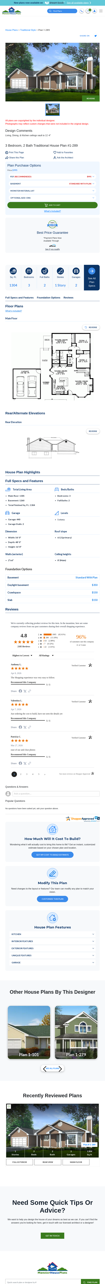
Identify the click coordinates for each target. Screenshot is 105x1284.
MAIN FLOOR (76, 1162)
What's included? (13, 311)
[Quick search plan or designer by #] (62, 11)
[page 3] (27, 774)
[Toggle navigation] (101, 11)
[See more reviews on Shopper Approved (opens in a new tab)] (29, 691)
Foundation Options (48, 297)
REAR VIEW (48, 1162)
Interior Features (22, 941)
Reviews (68, 297)
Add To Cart (52, 205)
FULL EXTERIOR (19, 1162)
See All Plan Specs (92, 277)
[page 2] (21, 774)
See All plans (52, 1068)
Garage (16, 962)
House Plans (11, 30)
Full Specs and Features (19, 297)
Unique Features (21, 955)
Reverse (91, 98)
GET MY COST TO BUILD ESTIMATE (52, 855)
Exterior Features (22, 948)
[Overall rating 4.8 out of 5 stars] (23, 642)
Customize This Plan (52, 899)
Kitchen (16, 934)
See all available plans (79, 2)
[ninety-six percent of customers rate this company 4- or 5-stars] (81, 640)
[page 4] (33, 774)
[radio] (52, 634)
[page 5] (39, 774)
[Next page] (45, 774)
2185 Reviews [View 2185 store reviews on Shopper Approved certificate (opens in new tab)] (27, 646)
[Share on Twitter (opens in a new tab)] (25, 691)
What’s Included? (52, 211)
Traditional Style (28, 30)
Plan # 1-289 (89, 1144)
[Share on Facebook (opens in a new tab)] (20, 691)
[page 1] (14, 774)
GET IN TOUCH (52, 1236)
